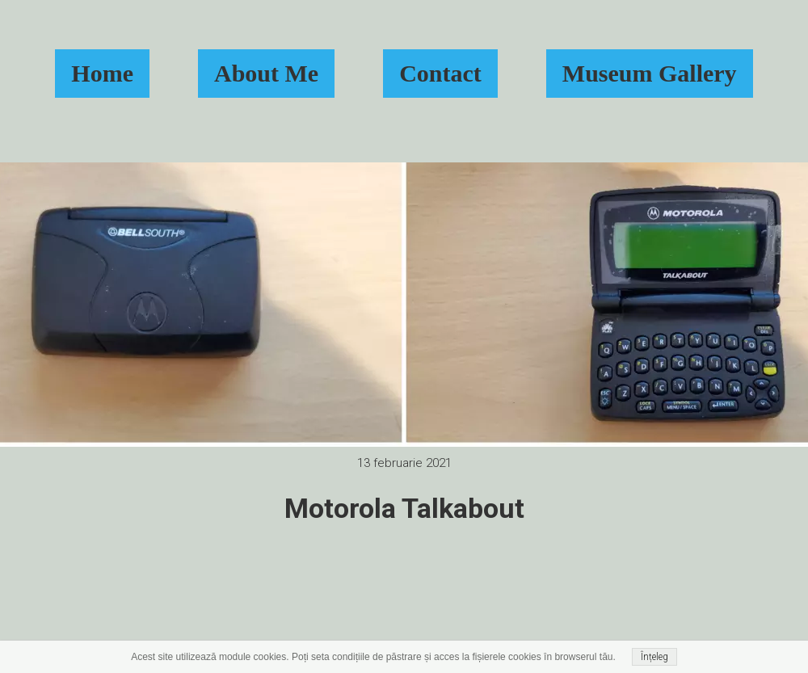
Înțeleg (654, 656)
